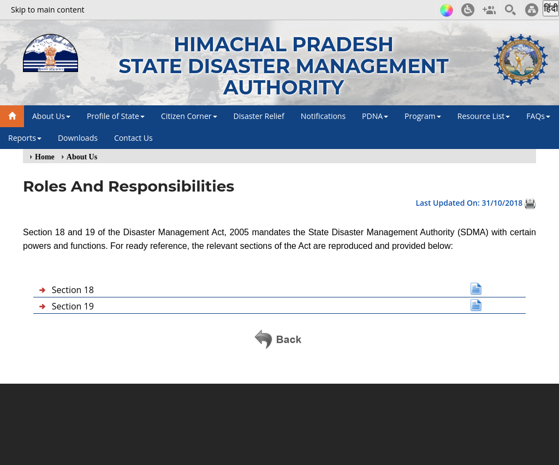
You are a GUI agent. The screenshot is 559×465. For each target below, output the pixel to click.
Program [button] (423, 116)
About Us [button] (51, 116)
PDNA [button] (375, 116)
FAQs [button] (538, 116)
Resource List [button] (483, 116)
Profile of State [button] (116, 116)
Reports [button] (24, 138)
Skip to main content (47, 9)
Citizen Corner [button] (189, 116)
